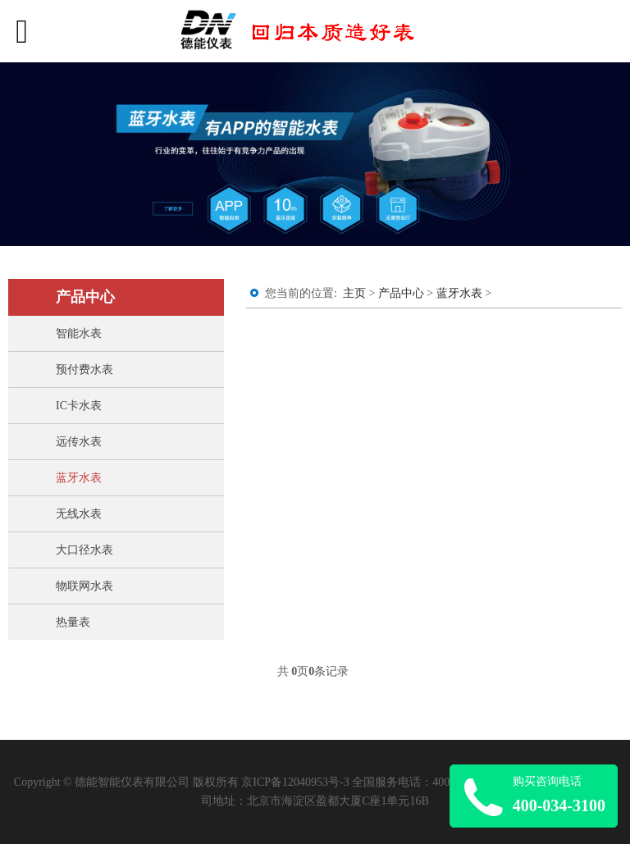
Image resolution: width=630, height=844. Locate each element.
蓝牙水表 (79, 478)
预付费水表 (84, 369)
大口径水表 (84, 550)
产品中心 (401, 293)
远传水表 (79, 442)
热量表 (73, 622)
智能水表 (79, 333)
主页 (354, 293)
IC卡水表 (79, 405)
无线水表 (79, 514)
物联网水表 (84, 586)
